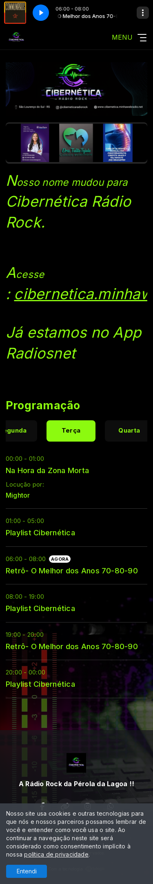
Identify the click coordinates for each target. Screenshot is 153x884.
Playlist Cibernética (40, 532)
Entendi (27, 871)
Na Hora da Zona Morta (47, 470)
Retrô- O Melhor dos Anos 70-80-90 (72, 570)
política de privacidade (56, 854)
